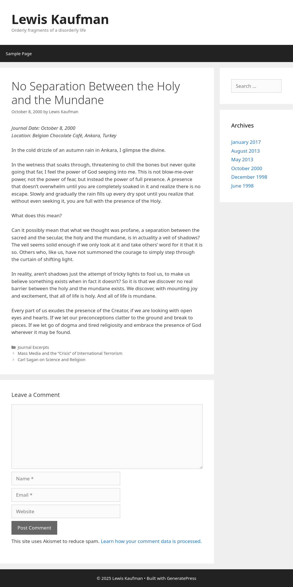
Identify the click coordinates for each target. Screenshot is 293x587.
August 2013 (245, 151)
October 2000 (246, 168)
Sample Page (19, 53)
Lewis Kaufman (60, 19)
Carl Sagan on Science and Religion (52, 359)
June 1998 (242, 185)
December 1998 (249, 177)
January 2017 (246, 142)
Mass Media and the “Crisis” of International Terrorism (70, 353)
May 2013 (242, 159)
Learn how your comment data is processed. (151, 541)
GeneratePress (181, 578)
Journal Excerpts (33, 347)
